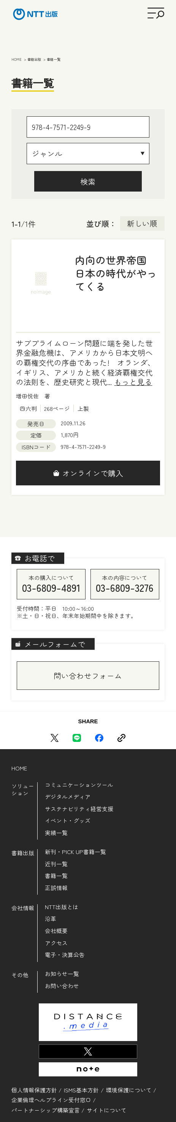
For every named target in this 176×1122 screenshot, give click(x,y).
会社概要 (56, 930)
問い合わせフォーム (88, 675)
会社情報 (22, 907)
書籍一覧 (56, 875)
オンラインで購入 (92, 473)
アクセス (56, 942)
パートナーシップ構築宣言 (45, 1110)
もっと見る (133, 382)
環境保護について (129, 1090)
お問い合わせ (62, 985)
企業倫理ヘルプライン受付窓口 (51, 1100)
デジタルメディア (67, 796)
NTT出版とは (61, 906)
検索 (87, 181)
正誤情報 (56, 887)
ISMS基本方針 (81, 1090)
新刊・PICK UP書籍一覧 (75, 851)
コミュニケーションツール (79, 784)
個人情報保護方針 (34, 1090)
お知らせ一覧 (62, 973)
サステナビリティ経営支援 (79, 808)
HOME (19, 768)
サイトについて (107, 1110)
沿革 (50, 918)
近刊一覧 (56, 863)
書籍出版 (22, 852)
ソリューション (22, 789)
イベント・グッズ (67, 820)
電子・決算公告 (65, 954)
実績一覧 (56, 832)
